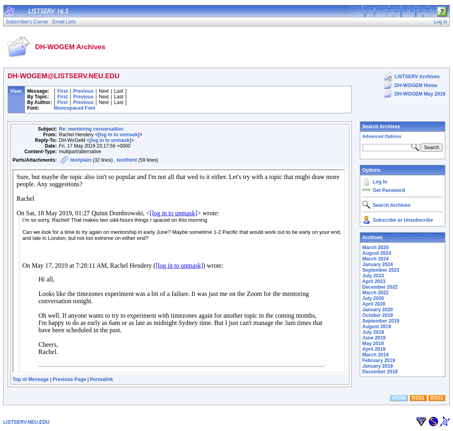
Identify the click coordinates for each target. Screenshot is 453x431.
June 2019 (374, 338)
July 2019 (373, 332)
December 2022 (380, 287)
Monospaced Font (75, 108)
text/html (127, 160)
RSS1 (418, 398)
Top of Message (31, 379)
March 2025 (375, 247)
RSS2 (436, 398)
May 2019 (373, 343)
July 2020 (373, 298)
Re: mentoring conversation (91, 129)
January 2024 (377, 264)
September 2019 (380, 321)
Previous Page (69, 379)
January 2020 (377, 309)
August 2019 (376, 326)
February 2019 (378, 360)
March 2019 (375, 355)
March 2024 (375, 259)
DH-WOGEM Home (416, 85)
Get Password (389, 190)
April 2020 (373, 304)
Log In (380, 182)
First (62, 91)
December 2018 (380, 372)
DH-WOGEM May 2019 (420, 94)
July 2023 (373, 276)
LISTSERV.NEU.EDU (26, 422)
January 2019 (377, 366)
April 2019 (373, 349)
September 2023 (380, 270)
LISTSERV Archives (417, 76)
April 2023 (373, 281)
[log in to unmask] (118, 134)
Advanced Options (381, 136)
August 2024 (376, 253)
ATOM (398, 398)
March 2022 (375, 293)
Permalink (101, 379)
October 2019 (377, 315)
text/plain (81, 160)
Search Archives (381, 126)
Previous (83, 91)
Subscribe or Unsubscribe (403, 220)
